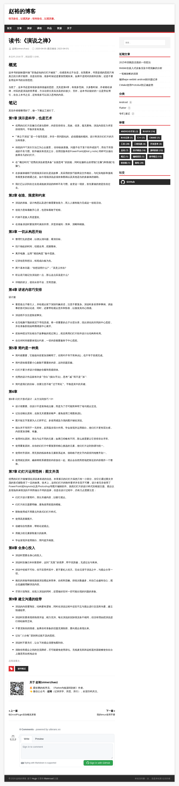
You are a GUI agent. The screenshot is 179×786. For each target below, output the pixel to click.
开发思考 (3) (156, 143)
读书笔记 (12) (155, 156)
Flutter (122, 107)
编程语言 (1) (138, 156)
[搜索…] (144, 43)
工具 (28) (125, 143)
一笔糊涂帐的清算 (128, 73)
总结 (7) (124, 150)
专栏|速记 (124, 113)
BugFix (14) (149, 131)
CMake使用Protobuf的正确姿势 (136, 85)
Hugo (34, 778)
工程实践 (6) (139, 143)
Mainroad (49, 778)
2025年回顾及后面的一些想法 (135, 62)
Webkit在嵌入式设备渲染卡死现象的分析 (140, 68)
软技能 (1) (125, 162)
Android (123, 102)
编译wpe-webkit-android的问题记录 (138, 79)
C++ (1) (141, 137)
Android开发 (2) (129, 131)
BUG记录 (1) (127, 137)
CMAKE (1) (154, 137)
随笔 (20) (139, 162)
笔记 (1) (124, 156)
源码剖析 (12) (156, 150)
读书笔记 (22, 668)
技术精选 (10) (139, 150)
